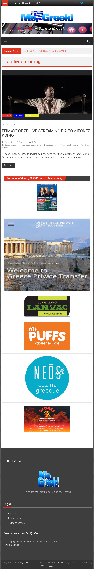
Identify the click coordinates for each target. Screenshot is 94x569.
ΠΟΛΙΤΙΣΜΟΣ (32, 116)
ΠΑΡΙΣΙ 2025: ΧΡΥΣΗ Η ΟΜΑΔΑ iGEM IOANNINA (46, 51)
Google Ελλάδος (11, 145)
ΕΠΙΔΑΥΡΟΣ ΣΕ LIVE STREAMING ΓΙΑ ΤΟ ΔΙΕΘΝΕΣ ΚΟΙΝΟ (46, 133)
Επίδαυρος (48, 145)
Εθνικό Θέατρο (37, 145)
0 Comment (35, 142)
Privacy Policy (15, 518)
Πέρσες (57, 145)
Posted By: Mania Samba (14, 142)
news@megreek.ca (12, 545)
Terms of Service (16, 523)
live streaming (24, 145)
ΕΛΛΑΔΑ (18, 116)
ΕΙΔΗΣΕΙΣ (7, 116)
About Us (12, 513)
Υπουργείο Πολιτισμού (70, 145)
